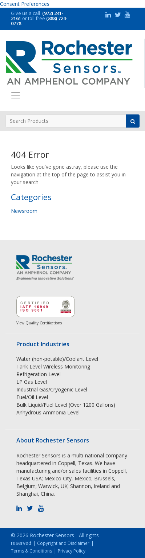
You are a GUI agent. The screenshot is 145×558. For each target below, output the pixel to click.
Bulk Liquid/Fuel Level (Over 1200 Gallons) (65, 404)
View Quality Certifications (39, 322)
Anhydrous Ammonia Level (48, 412)
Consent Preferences (24, 3)
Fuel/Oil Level (32, 397)
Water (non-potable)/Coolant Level (57, 358)
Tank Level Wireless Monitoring (53, 366)
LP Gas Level (31, 381)
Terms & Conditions (31, 551)
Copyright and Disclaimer (63, 543)
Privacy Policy (71, 551)
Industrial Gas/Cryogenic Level (51, 389)
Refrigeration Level (38, 374)
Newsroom (24, 210)
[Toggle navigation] (15, 95)
